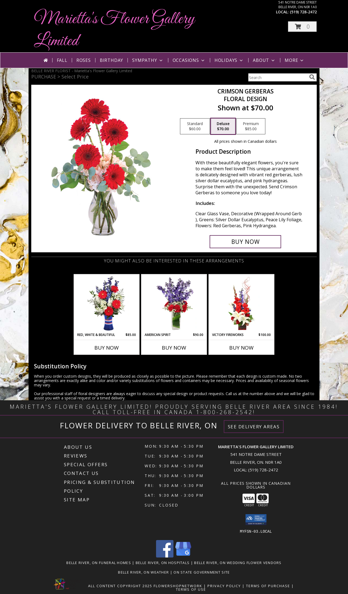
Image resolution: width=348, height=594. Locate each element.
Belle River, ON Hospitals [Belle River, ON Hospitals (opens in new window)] (163, 562)
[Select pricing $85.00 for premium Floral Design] (251, 126)
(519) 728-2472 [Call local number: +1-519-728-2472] (303, 11)
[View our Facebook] (164, 556)
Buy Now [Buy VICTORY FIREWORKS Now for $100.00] (241, 347)
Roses (83, 60)
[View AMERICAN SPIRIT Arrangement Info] (174, 303)
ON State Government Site (201, 572)
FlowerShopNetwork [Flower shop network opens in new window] (178, 585)
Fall (62, 60)
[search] (312, 77)
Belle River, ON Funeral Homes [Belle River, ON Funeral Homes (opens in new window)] (98, 562)
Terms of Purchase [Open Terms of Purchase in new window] (268, 585)
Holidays (229, 60)
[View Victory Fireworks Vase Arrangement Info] (241, 303)
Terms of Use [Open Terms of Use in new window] (191, 589)
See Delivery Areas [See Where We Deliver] (254, 426)
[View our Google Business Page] (183, 556)
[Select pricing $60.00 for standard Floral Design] (195, 126)
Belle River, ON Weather (143, 572)
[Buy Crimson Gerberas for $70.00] (245, 241)
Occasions (189, 60)
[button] (302, 26)
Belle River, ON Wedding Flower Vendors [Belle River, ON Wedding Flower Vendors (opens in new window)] (237, 562)
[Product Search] (277, 77)
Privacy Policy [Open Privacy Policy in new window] (224, 585)
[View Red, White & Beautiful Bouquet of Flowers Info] (106, 303)
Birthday (111, 60)
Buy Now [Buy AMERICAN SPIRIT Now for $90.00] (174, 347)
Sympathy (147, 60)
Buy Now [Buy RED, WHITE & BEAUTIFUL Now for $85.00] (106, 347)
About (264, 60)
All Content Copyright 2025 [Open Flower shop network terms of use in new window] (120, 585)
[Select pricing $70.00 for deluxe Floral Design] (223, 126)
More (294, 60)
